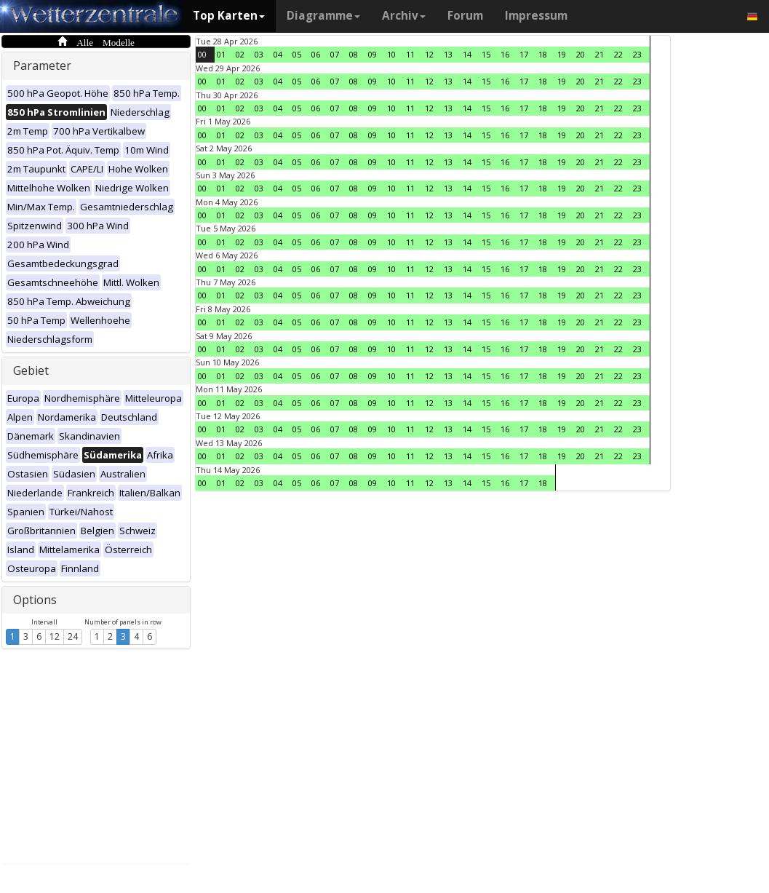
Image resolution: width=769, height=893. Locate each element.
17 (523, 54)
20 (580, 54)
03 (259, 54)
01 (221, 54)
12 (54, 636)
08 (353, 54)
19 (561, 54)
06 (315, 54)
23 (637, 54)
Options (35, 600)
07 (334, 54)
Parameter (42, 65)
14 (467, 54)
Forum (465, 15)
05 (296, 54)
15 (486, 54)
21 (599, 54)
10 (391, 54)
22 (618, 54)
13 (448, 54)
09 (372, 54)
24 (73, 636)
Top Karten (229, 15)
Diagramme (323, 15)
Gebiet (31, 370)
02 (240, 54)
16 (505, 54)
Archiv (404, 15)
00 (202, 54)
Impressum (536, 15)
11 (410, 54)
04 (278, 54)
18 (542, 54)
